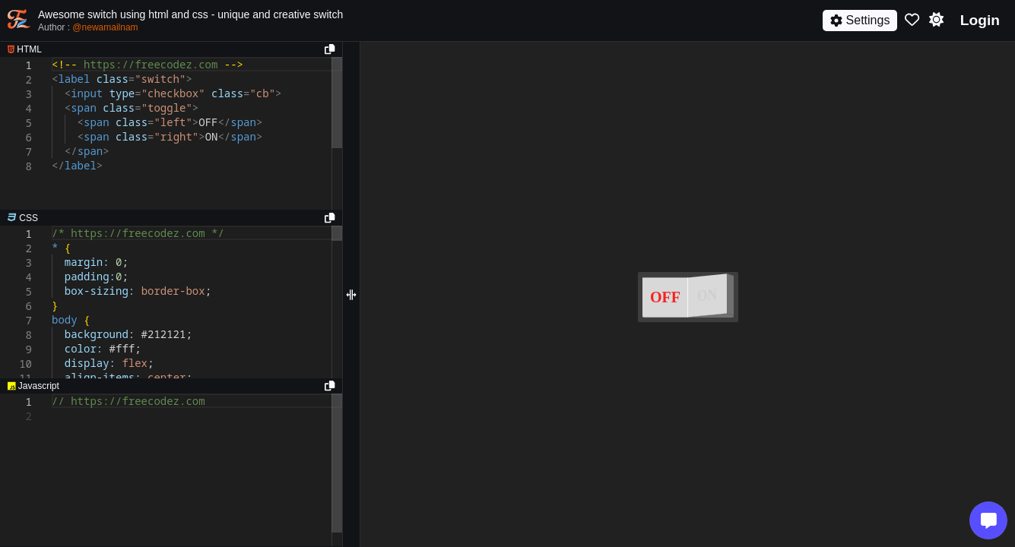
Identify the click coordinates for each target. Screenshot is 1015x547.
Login (980, 20)
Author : (88, 27)
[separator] (171, 218)
